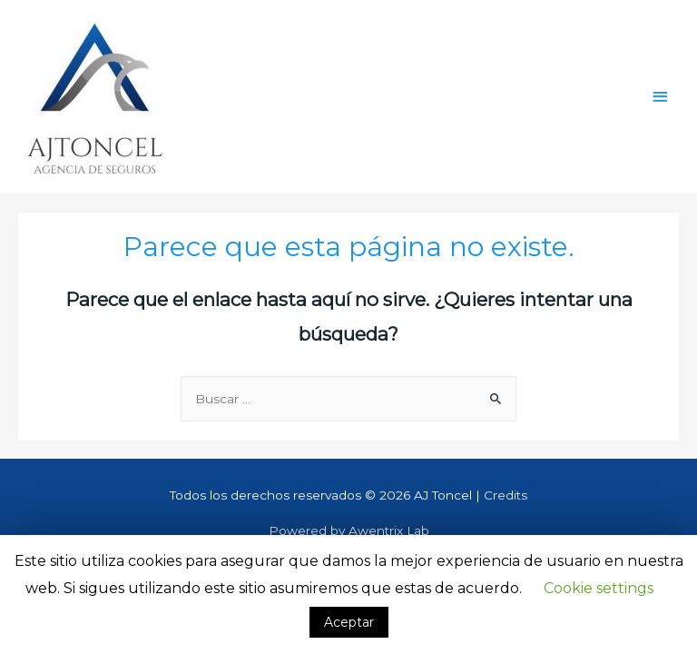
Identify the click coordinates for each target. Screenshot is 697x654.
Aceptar (349, 622)
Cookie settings (598, 588)
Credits (505, 495)
